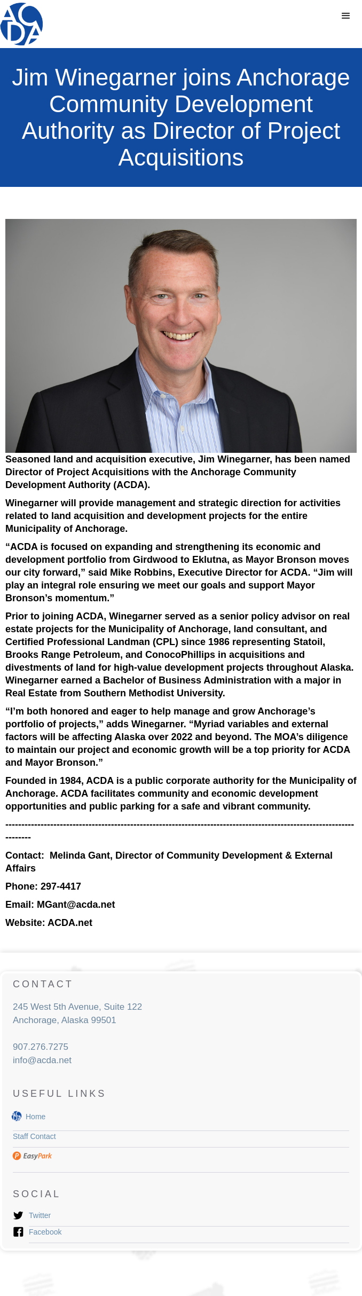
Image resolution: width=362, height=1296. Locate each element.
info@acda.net (42, 1060)
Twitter (40, 1215)
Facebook (45, 1232)
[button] (346, 16)
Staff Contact (34, 1136)
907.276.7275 (40, 1047)
